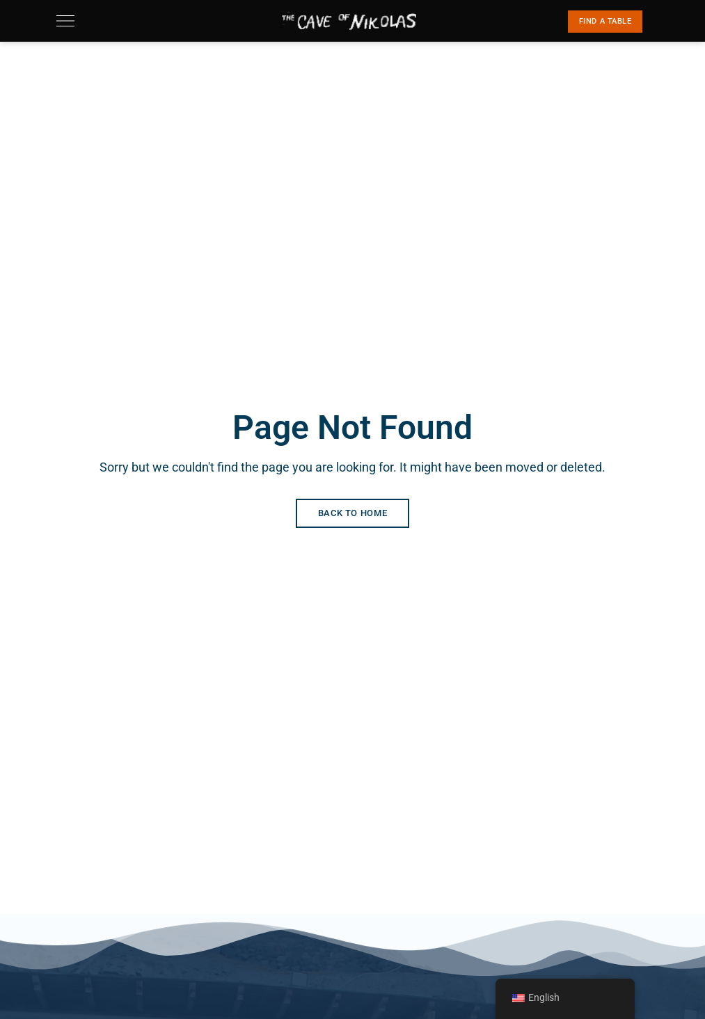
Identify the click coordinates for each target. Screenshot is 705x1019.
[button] (605, 21)
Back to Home (353, 513)
